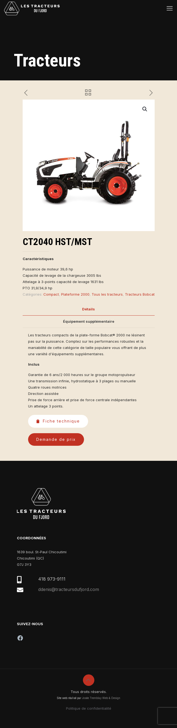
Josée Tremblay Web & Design (101, 698)
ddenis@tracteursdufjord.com (68, 589)
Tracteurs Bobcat (140, 294)
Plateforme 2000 (75, 294)
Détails (88, 309)
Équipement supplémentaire (88, 321)
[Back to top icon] (88, 680)
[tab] (89, 309)
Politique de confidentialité (88, 708)
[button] (145, 109)
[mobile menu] (169, 8)
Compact (51, 294)
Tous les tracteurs (107, 294)
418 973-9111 (51, 579)
